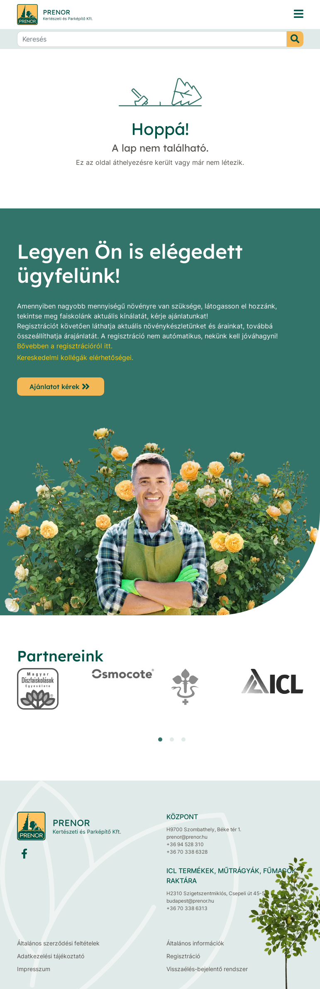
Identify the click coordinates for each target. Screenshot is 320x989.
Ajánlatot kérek (54, 386)
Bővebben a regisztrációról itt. (64, 346)
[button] (160, 739)
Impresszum (33, 968)
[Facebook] (24, 855)
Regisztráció (183, 956)
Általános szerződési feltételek (58, 943)
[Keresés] (152, 39)
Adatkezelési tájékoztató (50, 956)
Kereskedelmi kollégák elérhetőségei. (75, 357)
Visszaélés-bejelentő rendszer (207, 968)
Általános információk (195, 943)
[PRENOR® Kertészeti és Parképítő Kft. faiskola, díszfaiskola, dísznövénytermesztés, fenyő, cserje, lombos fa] (298, 14)
